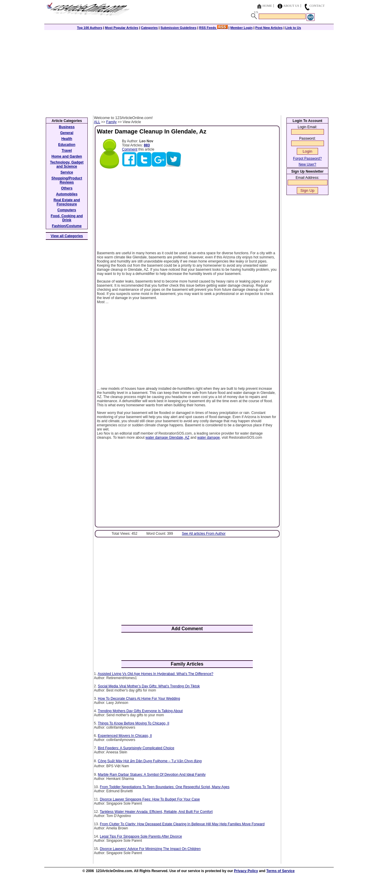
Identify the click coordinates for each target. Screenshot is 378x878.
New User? (307, 164)
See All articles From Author (204, 534)
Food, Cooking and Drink (67, 218)
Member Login (241, 27)
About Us (291, 5)
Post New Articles (269, 27)
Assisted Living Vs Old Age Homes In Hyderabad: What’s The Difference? (156, 674)
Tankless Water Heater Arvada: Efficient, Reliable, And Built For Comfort (156, 812)
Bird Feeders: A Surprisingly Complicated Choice (136, 748)
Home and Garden (66, 156)
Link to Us (293, 27)
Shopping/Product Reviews (66, 180)
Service (67, 172)
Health (66, 139)
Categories (149, 27)
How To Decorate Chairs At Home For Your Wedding (139, 699)
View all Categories (67, 236)
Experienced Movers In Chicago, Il (125, 736)
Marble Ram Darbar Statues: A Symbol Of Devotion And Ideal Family (152, 775)
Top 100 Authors (89, 27)
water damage (208, 437)
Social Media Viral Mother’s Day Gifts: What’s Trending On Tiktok (149, 686)
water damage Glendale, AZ (168, 437)
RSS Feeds (213, 27)
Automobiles (67, 194)
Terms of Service (280, 871)
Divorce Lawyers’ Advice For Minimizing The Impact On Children (150, 849)
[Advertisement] (189, 71)
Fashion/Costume (67, 226)
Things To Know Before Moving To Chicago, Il (133, 723)
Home (267, 5)
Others (67, 188)
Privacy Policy (246, 871)
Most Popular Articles (121, 27)
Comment (129, 149)
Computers (66, 210)
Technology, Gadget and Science (67, 164)
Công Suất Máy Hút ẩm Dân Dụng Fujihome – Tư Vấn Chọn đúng (150, 761)
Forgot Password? (307, 158)
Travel (67, 150)
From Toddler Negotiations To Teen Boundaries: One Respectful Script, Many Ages (164, 787)
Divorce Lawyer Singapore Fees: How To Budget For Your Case (150, 799)
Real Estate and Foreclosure (66, 202)
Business (66, 127)
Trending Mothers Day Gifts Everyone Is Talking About (140, 711)
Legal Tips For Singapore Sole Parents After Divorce (141, 836)
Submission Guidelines (178, 27)
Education (66, 145)
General (67, 133)
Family (111, 122)
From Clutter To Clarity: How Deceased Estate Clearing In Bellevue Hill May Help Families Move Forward (182, 824)
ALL (97, 122)
